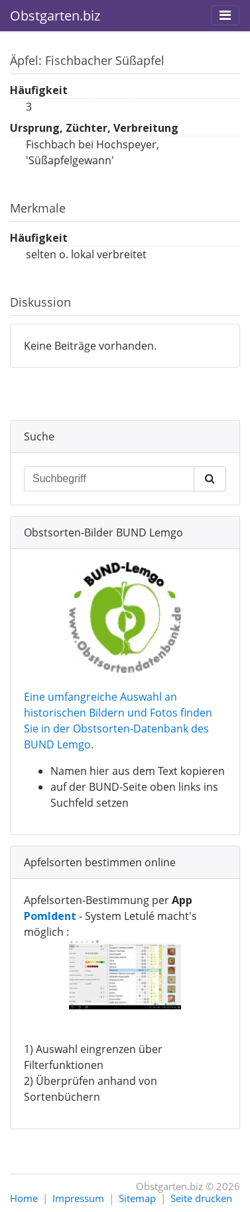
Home (24, 1198)
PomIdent (50, 916)
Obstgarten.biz (55, 16)
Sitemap (137, 1198)
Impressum (78, 1198)
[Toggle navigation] (225, 15)
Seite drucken (201, 1198)
